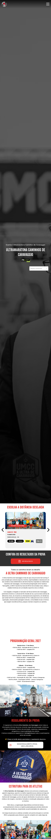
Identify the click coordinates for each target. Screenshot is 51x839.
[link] (25, 530)
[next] (48, 530)
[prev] (3, 530)
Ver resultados (25, 561)
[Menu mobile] (47, 4)
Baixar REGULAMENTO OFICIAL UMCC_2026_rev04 (23, 745)
